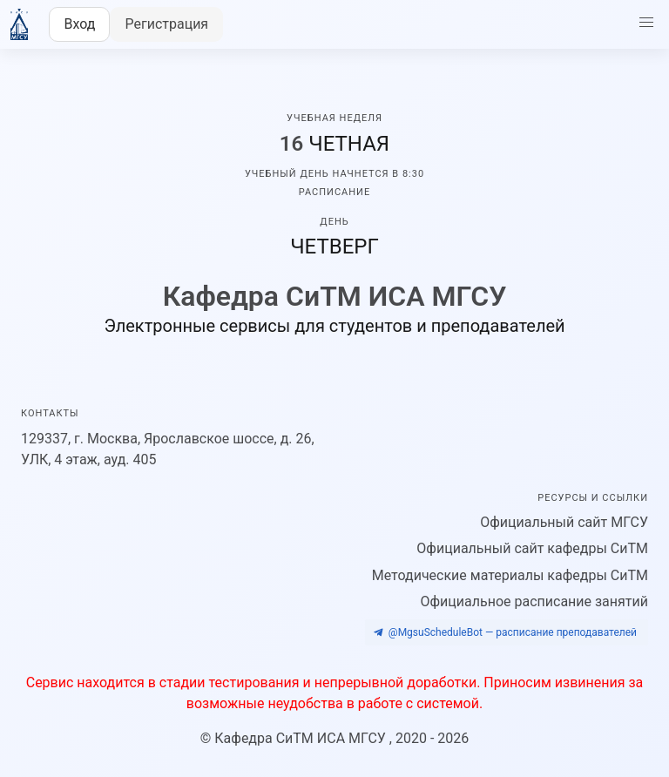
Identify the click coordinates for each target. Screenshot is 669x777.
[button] (646, 22)
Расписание (334, 192)
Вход (79, 24)
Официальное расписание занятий (534, 601)
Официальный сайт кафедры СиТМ (532, 548)
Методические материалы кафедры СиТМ (510, 575)
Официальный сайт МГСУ (564, 522)
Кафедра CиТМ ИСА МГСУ (301, 738)
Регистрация (166, 24)
